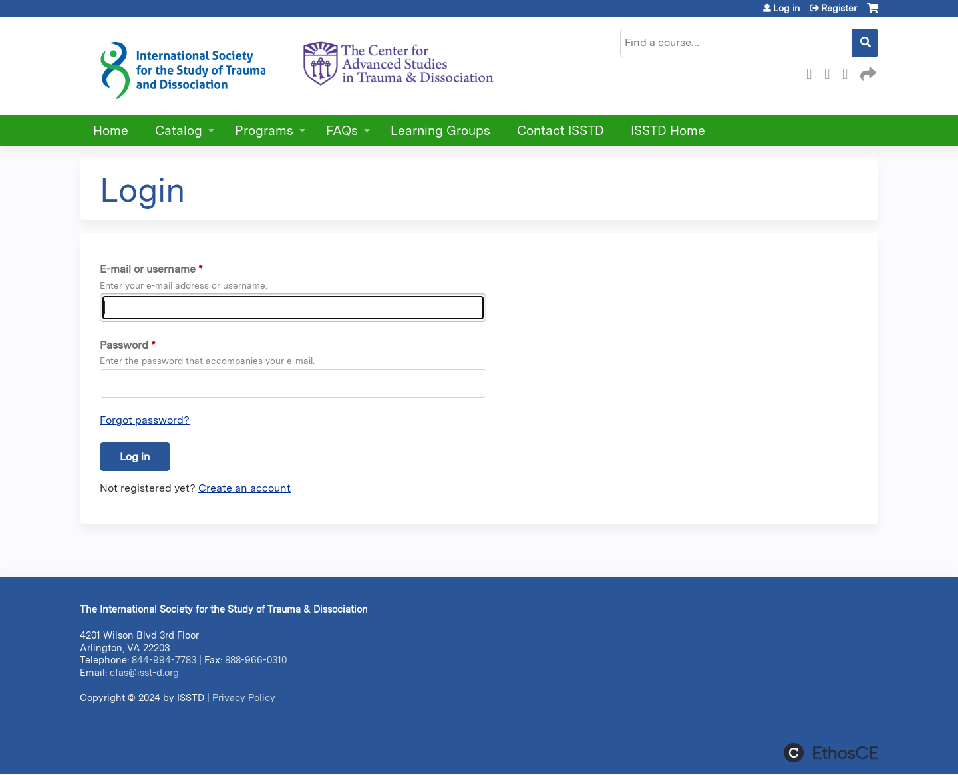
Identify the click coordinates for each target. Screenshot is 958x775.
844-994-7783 (164, 659)
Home (110, 130)
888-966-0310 (256, 659)
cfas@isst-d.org (144, 672)
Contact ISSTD (560, 130)
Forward (867, 72)
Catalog (178, 130)
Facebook (813, 72)
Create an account (244, 488)
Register (839, 8)
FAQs (342, 130)
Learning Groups (440, 130)
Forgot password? (145, 420)
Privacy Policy (243, 697)
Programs (264, 130)
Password (124, 345)
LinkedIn (849, 72)
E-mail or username (148, 269)
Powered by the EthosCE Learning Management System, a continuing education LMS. (831, 752)
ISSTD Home (668, 130)
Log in (786, 8)
